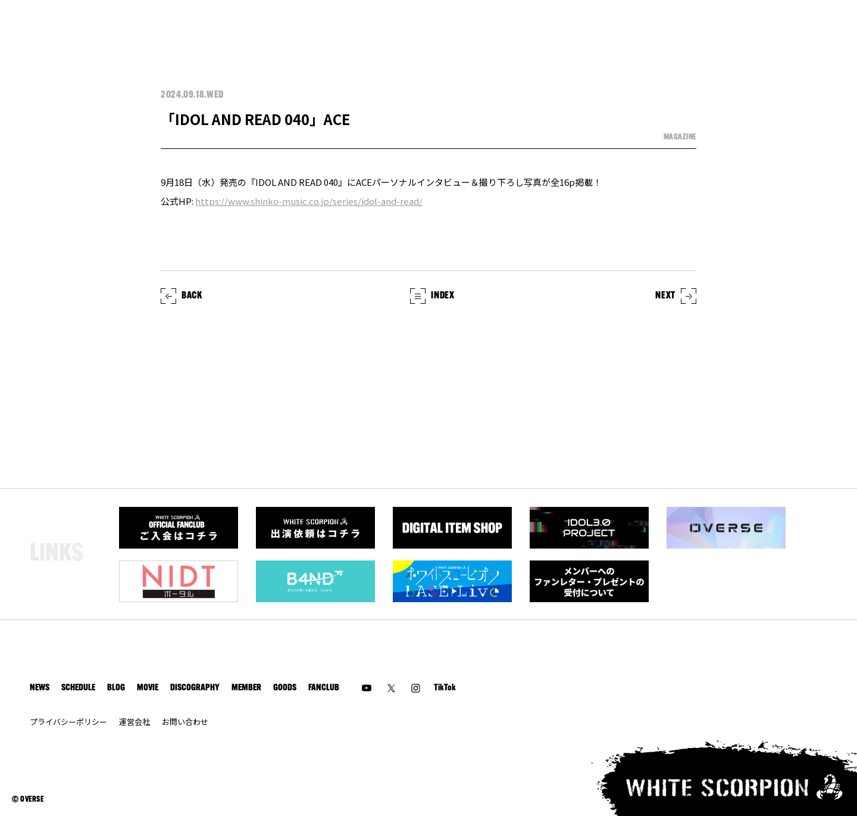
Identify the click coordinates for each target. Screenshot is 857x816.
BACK (181, 296)
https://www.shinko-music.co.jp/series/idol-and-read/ (309, 201)
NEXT (675, 296)
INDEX (432, 296)
